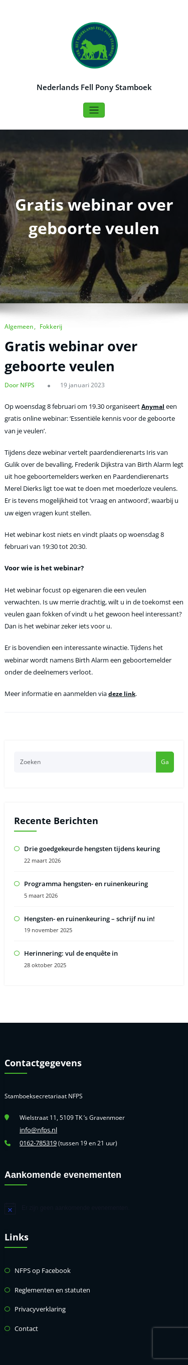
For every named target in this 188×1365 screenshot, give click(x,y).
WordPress (71, 1352)
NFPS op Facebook (40, 1242)
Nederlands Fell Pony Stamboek (94, 86)
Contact (25, 1297)
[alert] (94, 1181)
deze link (116, 674)
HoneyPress (127, 1352)
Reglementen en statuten (50, 1261)
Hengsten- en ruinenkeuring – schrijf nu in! (86, 894)
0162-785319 (38, 1116)
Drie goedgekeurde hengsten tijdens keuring (89, 827)
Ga (165, 741)
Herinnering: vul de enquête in (68, 928)
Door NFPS (19, 383)
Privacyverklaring (39, 1279)
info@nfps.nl (37, 1104)
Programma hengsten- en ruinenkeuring (83, 861)
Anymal (146, 403)
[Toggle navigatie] (94, 109)
